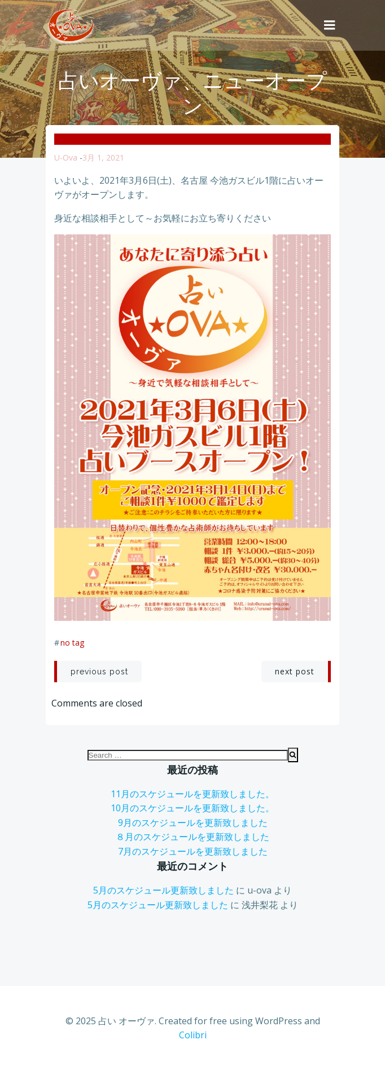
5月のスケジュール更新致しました (163, 890)
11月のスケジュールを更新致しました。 (192, 794)
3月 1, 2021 (103, 157)
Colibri (193, 1035)
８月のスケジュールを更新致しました (192, 836)
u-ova (65, 157)
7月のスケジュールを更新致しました (193, 851)
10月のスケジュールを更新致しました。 (192, 808)
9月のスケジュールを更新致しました (193, 822)
